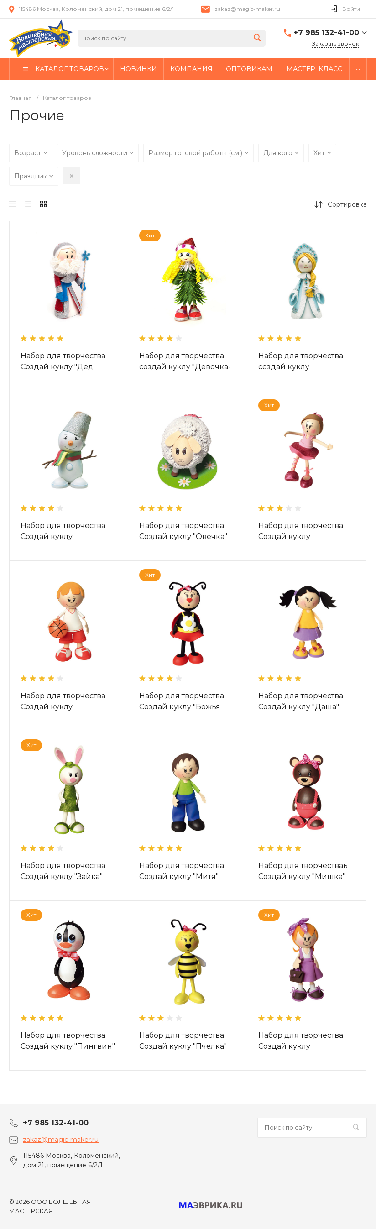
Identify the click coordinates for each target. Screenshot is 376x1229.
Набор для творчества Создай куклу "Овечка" (183, 531)
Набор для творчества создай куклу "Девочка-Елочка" (185, 366)
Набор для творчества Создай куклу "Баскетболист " (63, 706)
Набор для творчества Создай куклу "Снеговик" (63, 536)
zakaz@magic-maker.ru (247, 8)
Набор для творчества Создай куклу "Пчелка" (183, 1041)
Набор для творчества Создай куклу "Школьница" (300, 1046)
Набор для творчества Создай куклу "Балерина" (300, 536)
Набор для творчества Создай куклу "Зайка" (63, 871)
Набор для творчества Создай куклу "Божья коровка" (181, 706)
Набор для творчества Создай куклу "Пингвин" (68, 1041)
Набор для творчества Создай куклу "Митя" (181, 871)
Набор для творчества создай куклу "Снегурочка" (300, 366)
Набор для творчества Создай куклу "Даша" (300, 701)
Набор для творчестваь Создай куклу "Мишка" (303, 871)
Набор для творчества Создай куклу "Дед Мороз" (63, 366)
